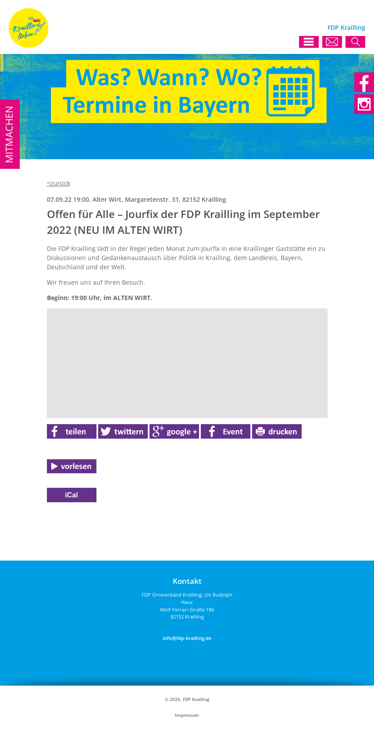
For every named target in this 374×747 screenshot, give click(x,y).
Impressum (187, 715)
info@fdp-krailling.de (187, 638)
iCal (71, 495)
